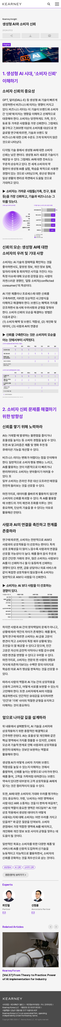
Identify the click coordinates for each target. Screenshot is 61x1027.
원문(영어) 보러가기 (14, 874)
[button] (50, 926)
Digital (6, 44)
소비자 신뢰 (29, 867)
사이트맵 (5, 1004)
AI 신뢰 (18, 867)
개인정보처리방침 (32, 1004)
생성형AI (7, 867)
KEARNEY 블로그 (17, 1004)
